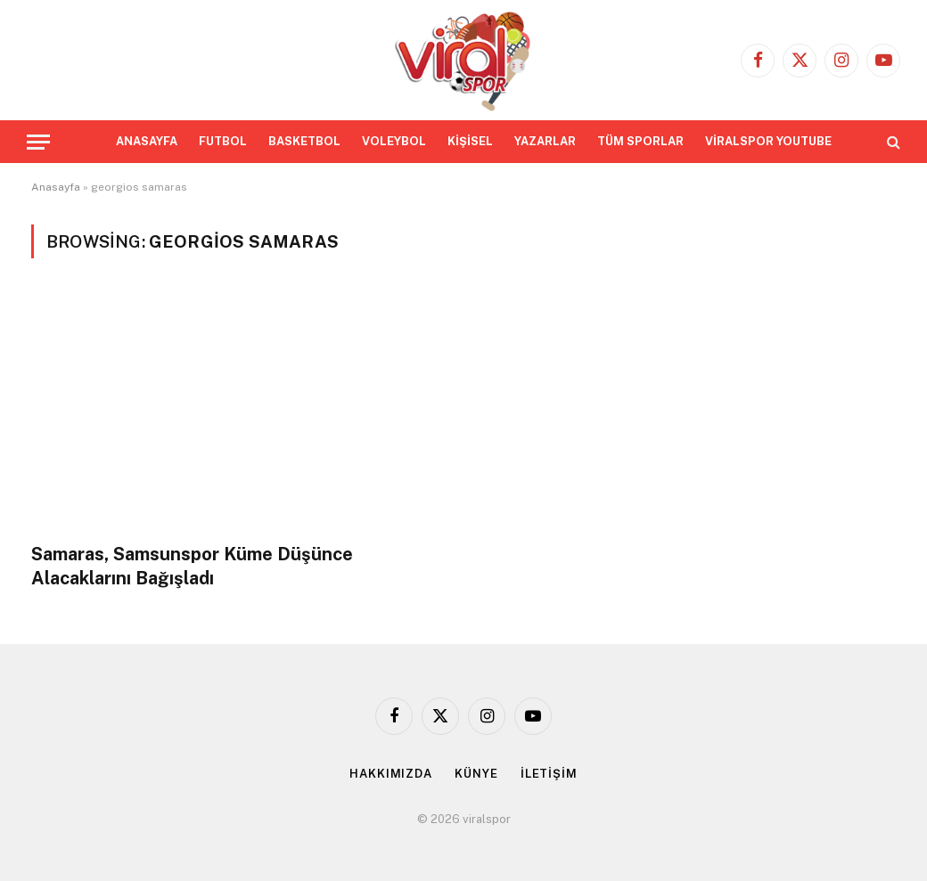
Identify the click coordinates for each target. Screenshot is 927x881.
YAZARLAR (545, 141)
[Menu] (38, 142)
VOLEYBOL (394, 141)
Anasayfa (55, 187)
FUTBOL (223, 141)
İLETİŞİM (549, 773)
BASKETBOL (304, 141)
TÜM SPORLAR (640, 141)
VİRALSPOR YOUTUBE (768, 141)
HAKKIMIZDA (390, 773)
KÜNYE (476, 773)
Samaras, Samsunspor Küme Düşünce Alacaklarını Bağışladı (192, 566)
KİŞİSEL (470, 141)
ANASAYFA (146, 141)
